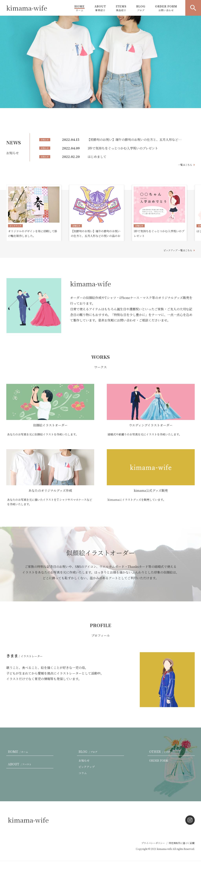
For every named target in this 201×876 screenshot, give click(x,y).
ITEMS (121, 8)
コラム (83, 773)
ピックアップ (87, 767)
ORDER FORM (166, 8)
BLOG (140, 8)
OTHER (160, 751)
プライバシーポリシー (153, 843)
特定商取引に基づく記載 (182, 843)
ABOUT (100, 8)
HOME (79, 8)
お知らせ (84, 760)
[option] (100, 62)
